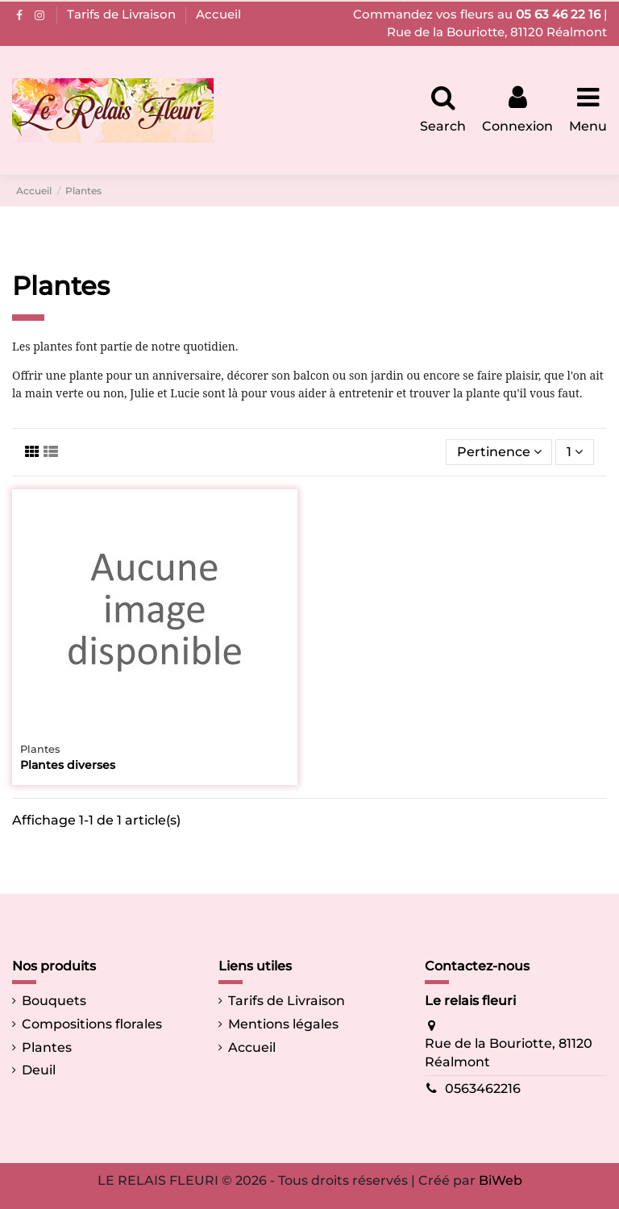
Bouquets (54, 1000)
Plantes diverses (67, 765)
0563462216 (483, 1088)
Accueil (218, 14)
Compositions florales (92, 1024)
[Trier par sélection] (499, 452)
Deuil (39, 1070)
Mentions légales (283, 1024)
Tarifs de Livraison (123, 14)
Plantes (47, 1047)
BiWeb (500, 1180)
